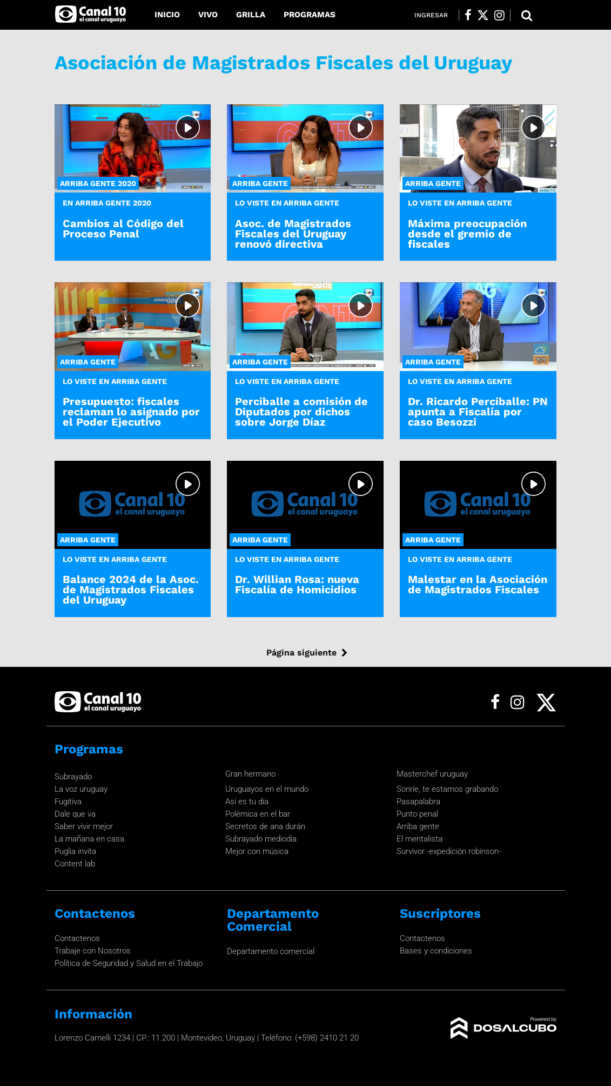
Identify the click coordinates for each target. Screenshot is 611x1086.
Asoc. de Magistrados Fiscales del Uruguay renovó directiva (293, 233)
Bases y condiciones (436, 951)
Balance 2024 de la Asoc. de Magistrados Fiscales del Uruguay (131, 589)
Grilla (250, 14)
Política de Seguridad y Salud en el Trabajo (129, 963)
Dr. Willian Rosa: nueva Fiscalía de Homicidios (297, 584)
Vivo (208, 14)
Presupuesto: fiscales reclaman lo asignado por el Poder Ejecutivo (131, 411)
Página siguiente (301, 652)
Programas (309, 14)
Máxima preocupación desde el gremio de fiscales (467, 233)
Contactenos (77, 938)
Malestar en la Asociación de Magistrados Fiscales (477, 584)
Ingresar (431, 15)
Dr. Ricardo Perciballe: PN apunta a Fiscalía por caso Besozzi (478, 411)
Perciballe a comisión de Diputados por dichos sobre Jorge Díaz (301, 411)
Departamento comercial (270, 951)
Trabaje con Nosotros (93, 951)
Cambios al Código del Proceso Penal (123, 228)
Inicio (167, 14)
